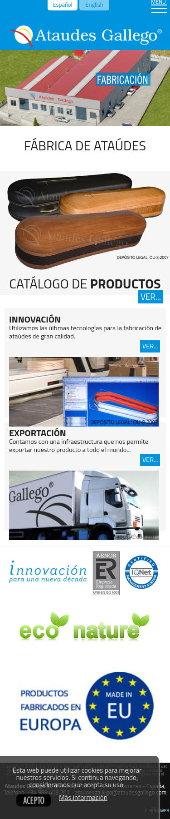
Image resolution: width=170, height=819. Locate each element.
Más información (83, 797)
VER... (151, 296)
